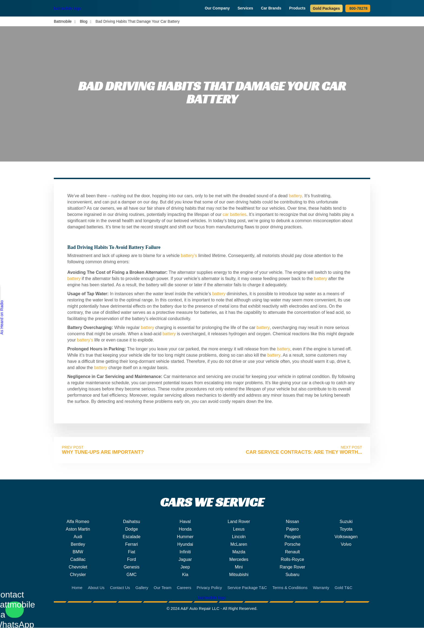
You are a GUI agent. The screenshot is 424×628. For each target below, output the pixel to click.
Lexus (239, 529)
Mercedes (238, 559)
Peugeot (292, 537)
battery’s (189, 255)
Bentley (78, 544)
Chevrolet (78, 567)
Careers (184, 588)
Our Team (162, 588)
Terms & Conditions (289, 588)
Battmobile (63, 21)
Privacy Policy (209, 588)
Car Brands (272, 8)
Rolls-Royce (292, 559)
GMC (132, 575)
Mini (239, 567)
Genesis (132, 567)
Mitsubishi (239, 575)
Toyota (346, 529)
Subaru (293, 575)
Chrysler (78, 575)
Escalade (132, 537)
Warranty (321, 588)
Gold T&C (343, 588)
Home (77, 588)
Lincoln (239, 537)
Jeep (185, 567)
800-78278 (357, 8)
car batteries (235, 214)
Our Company (217, 8)
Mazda (238, 552)
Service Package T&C (247, 588)
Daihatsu (131, 522)
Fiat (131, 552)
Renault (292, 552)
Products (298, 8)
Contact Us (120, 588)
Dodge (131, 529)
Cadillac (78, 559)
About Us (96, 588)
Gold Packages (326, 8)
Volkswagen (345, 537)
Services (245, 8)
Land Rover (239, 522)
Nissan (292, 522)
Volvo (346, 544)
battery (295, 196)
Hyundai (185, 544)
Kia (185, 575)
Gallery (141, 588)
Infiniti (185, 552)
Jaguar (185, 559)
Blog (83, 21)
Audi (78, 537)
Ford (131, 559)
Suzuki (346, 522)
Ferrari (131, 544)
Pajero (292, 529)
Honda (185, 529)
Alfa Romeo (78, 522)
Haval (185, 522)
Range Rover (292, 567)
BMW (78, 552)
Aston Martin (78, 529)
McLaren (238, 544)
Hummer (185, 537)
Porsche (292, 544)
